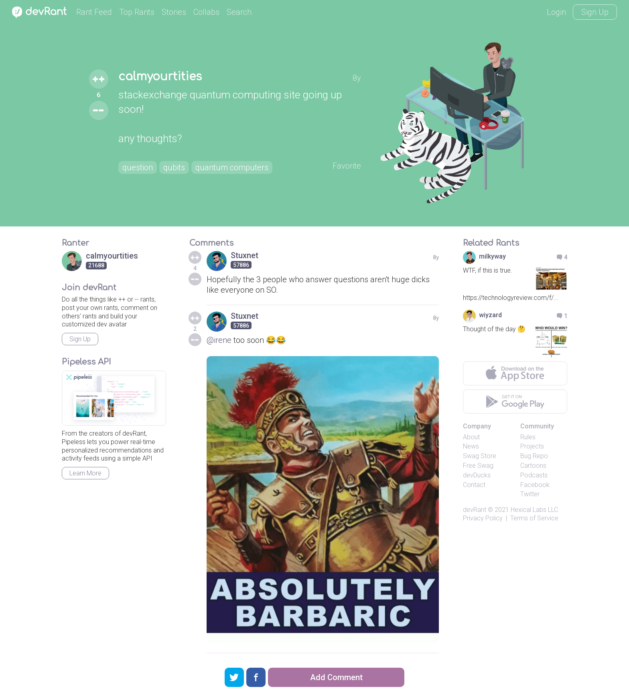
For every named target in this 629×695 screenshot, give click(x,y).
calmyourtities (160, 76)
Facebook (535, 485)
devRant (474, 510)
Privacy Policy (483, 518)
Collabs (206, 12)
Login (556, 12)
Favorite (347, 166)
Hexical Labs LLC (534, 510)
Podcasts (534, 475)
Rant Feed (94, 12)
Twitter (530, 494)
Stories (174, 12)
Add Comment (336, 677)
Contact (474, 485)
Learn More (85, 473)
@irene (219, 340)
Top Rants (136, 12)
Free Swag (478, 465)
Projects (532, 446)
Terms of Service (534, 518)
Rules (528, 437)
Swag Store (479, 456)
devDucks (477, 475)
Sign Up (595, 12)
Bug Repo (534, 456)
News (471, 446)
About (471, 437)
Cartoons (533, 465)
